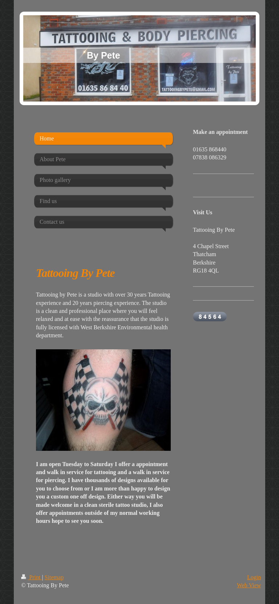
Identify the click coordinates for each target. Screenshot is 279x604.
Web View (249, 585)
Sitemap (54, 577)
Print (31, 577)
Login (254, 577)
